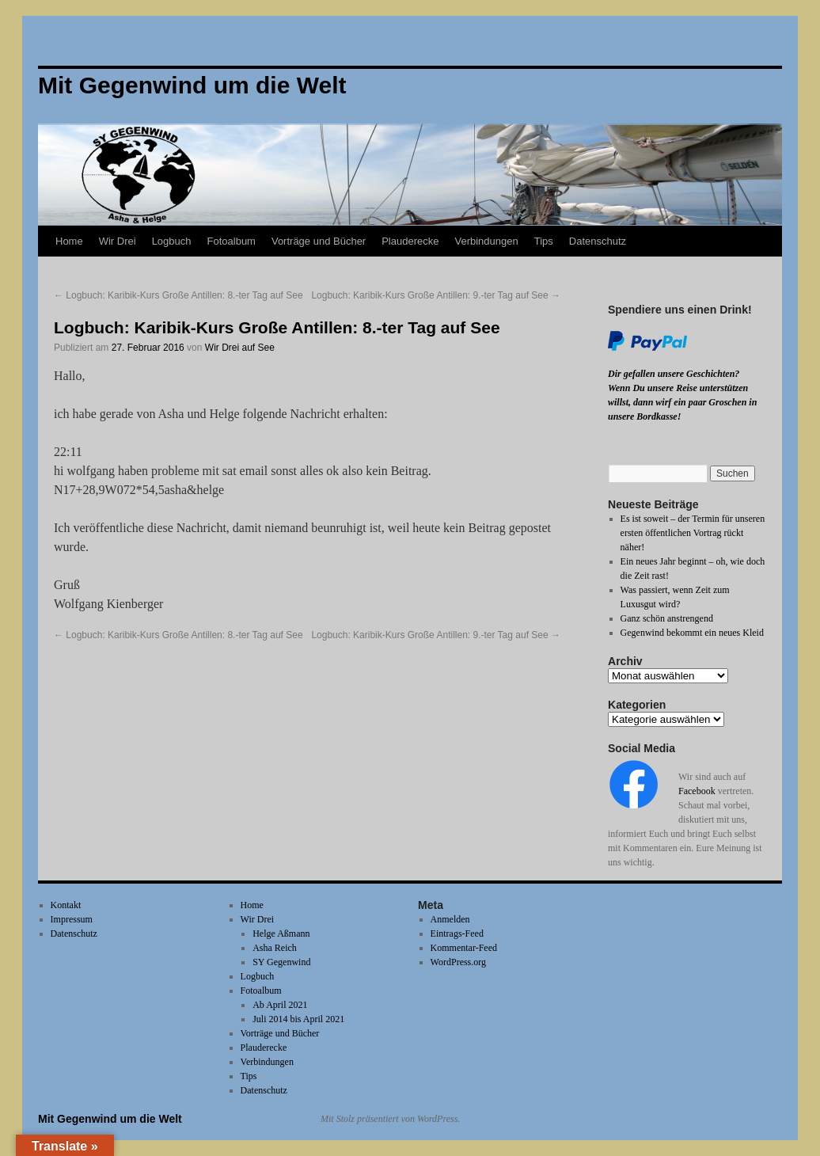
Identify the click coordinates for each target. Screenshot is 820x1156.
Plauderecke (410, 241)
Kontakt (66, 905)
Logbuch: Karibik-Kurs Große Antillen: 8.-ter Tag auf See (178, 295)
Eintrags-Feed (457, 933)
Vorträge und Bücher (318, 241)
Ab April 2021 (279, 1004)
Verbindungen (486, 241)
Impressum (72, 919)
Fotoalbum (231, 241)
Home (69, 241)
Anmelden (450, 919)
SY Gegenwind (281, 962)
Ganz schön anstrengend (667, 618)
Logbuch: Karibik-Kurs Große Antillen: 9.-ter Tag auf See (435, 295)
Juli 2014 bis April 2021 (298, 1019)
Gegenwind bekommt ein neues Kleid (692, 632)
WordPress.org (458, 962)
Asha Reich (274, 947)
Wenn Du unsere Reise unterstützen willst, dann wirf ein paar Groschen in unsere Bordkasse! (682, 402)
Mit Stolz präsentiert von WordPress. (390, 1118)
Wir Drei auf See (240, 347)
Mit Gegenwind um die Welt (110, 1118)
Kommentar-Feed (464, 947)
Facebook (697, 791)
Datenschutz (597, 241)
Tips (543, 241)
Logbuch (172, 241)
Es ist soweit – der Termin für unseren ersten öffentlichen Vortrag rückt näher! (693, 533)
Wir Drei (117, 241)
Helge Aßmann (280, 933)
